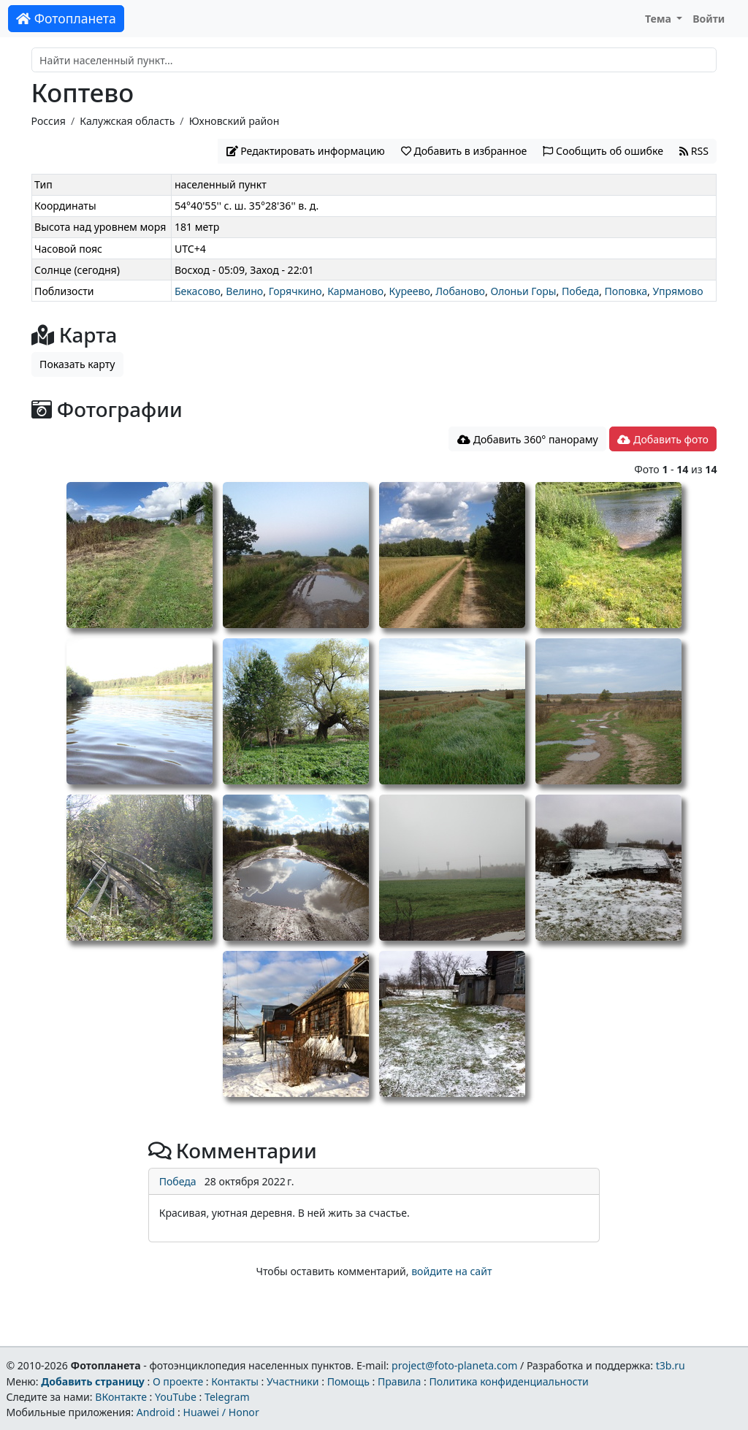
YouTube (175, 1397)
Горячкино (295, 291)
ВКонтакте (121, 1397)
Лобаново (460, 291)
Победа (580, 291)
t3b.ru (670, 1365)
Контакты (235, 1381)
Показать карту (77, 364)
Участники (293, 1381)
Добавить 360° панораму (527, 439)
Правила (399, 1381)
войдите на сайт (451, 1271)
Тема (659, 19)
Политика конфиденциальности (509, 1381)
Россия (48, 121)
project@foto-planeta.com (454, 1365)
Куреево (409, 291)
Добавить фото (662, 439)
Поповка (625, 291)
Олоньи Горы (523, 291)
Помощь (348, 1381)
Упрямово (677, 291)
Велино (244, 291)
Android (156, 1412)
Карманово (355, 291)
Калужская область (127, 121)
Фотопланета (66, 18)
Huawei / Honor (221, 1412)
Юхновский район (234, 121)
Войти (708, 19)
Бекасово (198, 291)
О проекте (178, 1381)
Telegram (227, 1397)
